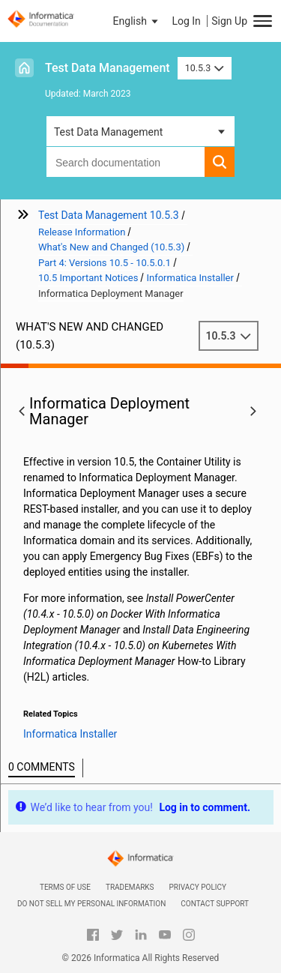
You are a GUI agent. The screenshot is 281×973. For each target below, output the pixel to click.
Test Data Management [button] (108, 132)
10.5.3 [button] (204, 67)
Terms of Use (65, 887)
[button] (137, 21)
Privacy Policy (197, 887)
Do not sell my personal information (91, 904)
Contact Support (215, 904)
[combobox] (125, 162)
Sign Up (229, 21)
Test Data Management (107, 68)
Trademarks (130, 887)
